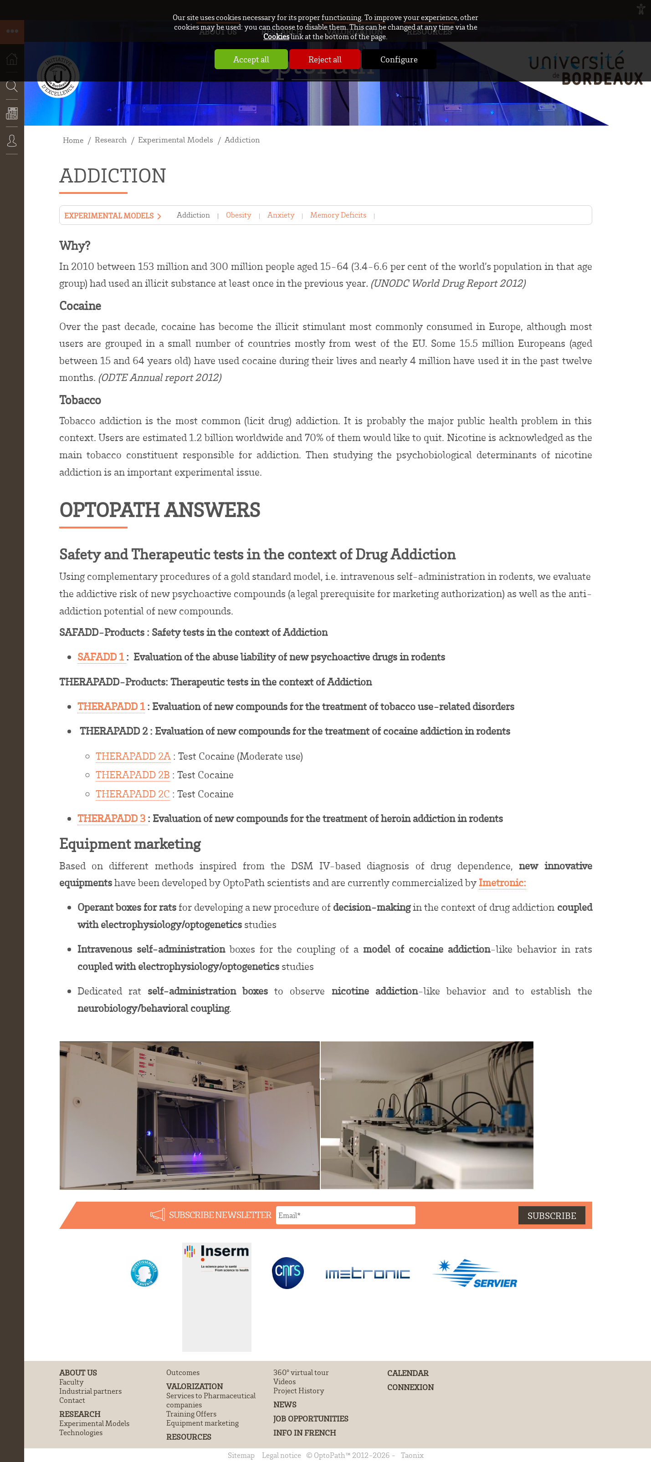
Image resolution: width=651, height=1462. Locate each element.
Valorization (194, 1386)
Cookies (276, 36)
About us (78, 1372)
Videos (284, 1381)
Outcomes (183, 1372)
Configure (400, 59)
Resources (188, 1437)
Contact (72, 1400)
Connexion (12, 147)
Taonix (412, 1455)
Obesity (238, 214)
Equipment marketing (202, 1422)
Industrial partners (90, 1391)
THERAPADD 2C (133, 793)
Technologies (81, 1432)
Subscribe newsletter (220, 1214)
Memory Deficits (338, 214)
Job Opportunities (311, 1418)
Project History (298, 1390)
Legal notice (281, 1455)
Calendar (408, 1373)
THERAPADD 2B (133, 774)
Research (111, 139)
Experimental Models (175, 139)
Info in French (304, 1432)
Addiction (242, 139)
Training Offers (191, 1413)
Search (9, 113)
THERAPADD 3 (112, 818)
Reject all (325, 59)
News (12, 119)
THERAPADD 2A (133, 755)
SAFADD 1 (101, 656)
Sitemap (241, 1455)
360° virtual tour (301, 1372)
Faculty (71, 1381)
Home (73, 140)
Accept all (251, 59)
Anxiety (281, 214)
